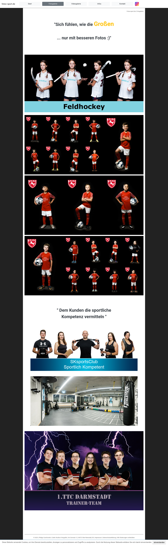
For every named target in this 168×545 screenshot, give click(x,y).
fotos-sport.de (8, 4)
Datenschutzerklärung (109, 537)
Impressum (98, 537)
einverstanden (159, 542)
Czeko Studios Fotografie (59, 537)
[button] (29, 4)
